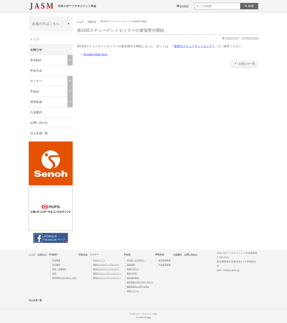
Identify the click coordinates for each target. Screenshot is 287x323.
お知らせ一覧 (244, 63)
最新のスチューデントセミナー (107, 273)
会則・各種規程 (59, 269)
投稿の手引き (133, 269)
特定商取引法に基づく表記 (64, 278)
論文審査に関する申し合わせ (140, 282)
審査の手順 (132, 273)
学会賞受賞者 (165, 265)
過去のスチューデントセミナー (107, 278)
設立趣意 (56, 265)
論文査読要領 (133, 278)
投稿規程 (131, 265)
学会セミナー (99, 260)
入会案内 (36, 112)
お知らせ (36, 49)
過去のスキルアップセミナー (106, 269)
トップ (34, 39)
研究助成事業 (165, 260)
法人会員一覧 (39, 133)
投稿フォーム (133, 291)
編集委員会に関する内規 (138, 286)
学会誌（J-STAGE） (136, 260)
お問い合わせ (39, 122)
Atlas (149, 317)
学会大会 (36, 70)
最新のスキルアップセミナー (106, 265)
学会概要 (56, 260)
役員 (54, 273)
